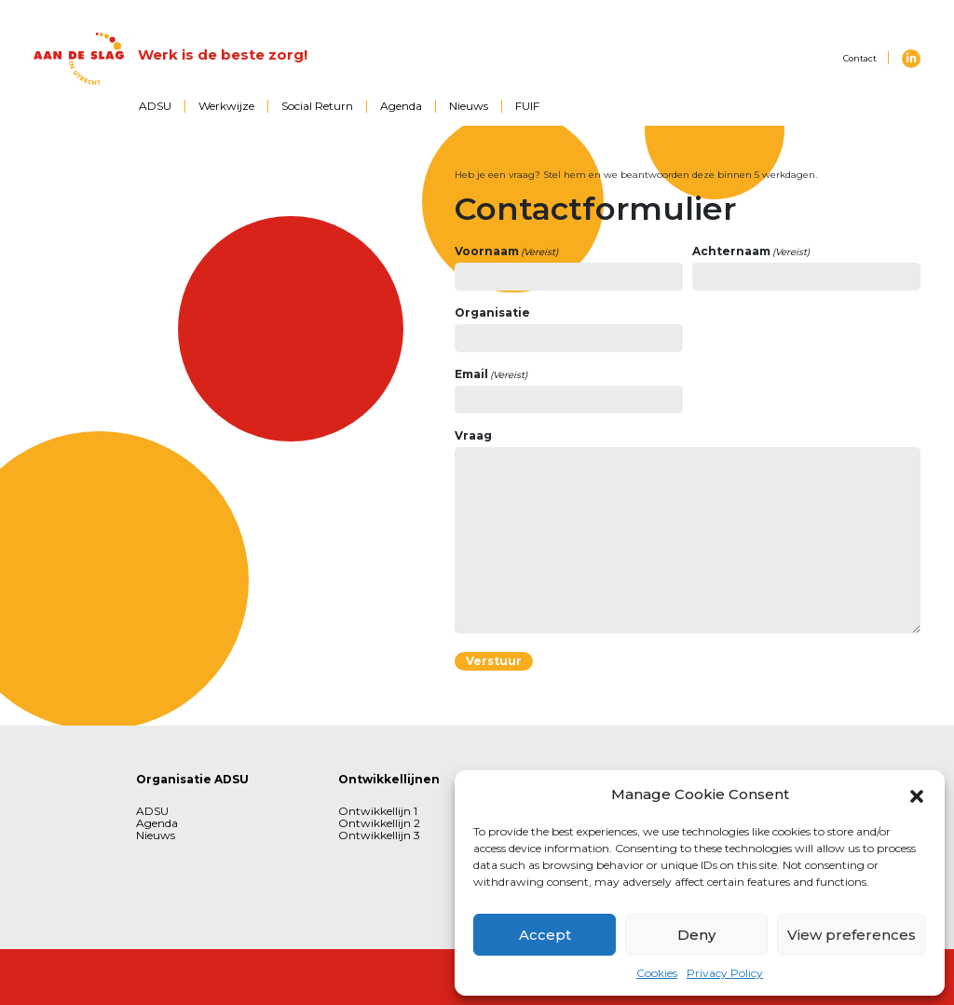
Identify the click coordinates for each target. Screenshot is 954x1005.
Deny (696, 935)
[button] (916, 794)
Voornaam (507, 251)
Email (491, 374)
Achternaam (751, 251)
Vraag (473, 435)
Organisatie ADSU (192, 779)
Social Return (317, 106)
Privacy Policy (725, 973)
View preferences (851, 935)
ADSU (155, 106)
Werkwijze (226, 106)
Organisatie (492, 312)
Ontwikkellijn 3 (379, 835)
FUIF (527, 106)
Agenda (401, 106)
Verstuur (494, 661)
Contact (860, 58)
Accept (545, 935)
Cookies (656, 973)
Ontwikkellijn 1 (377, 811)
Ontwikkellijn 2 (379, 823)
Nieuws (468, 106)
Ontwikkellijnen (389, 779)
